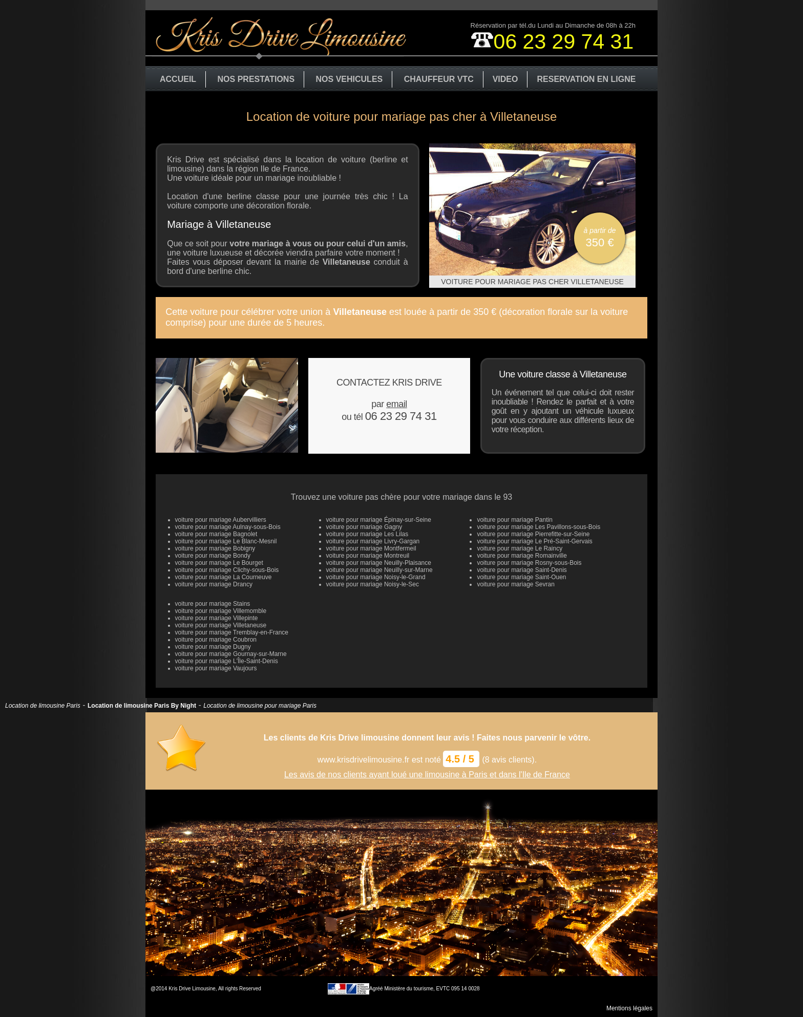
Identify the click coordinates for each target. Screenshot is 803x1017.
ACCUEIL (178, 79)
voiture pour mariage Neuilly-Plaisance (378, 562)
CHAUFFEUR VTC (439, 79)
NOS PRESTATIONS (256, 79)
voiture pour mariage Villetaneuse (221, 625)
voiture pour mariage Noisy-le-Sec (372, 584)
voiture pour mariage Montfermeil (371, 548)
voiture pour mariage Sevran (515, 584)
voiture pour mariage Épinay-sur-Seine (378, 519)
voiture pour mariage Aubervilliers (220, 519)
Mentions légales (629, 1008)
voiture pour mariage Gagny (364, 527)
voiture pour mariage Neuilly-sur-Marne (379, 570)
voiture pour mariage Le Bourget (219, 562)
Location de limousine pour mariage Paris (259, 705)
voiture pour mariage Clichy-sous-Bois (227, 570)
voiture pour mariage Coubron (216, 639)
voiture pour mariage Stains (212, 603)
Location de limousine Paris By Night (142, 705)
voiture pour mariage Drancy (213, 584)
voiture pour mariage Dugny (213, 646)
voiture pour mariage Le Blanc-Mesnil (226, 541)
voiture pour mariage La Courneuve (223, 577)
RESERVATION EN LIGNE (586, 79)
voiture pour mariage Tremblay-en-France (231, 632)
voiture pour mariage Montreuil (368, 555)
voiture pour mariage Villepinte (216, 618)
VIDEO (505, 79)
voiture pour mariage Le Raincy (519, 548)
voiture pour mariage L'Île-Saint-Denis (226, 661)
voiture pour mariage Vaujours (216, 668)
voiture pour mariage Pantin (514, 519)
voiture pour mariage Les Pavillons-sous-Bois (538, 527)
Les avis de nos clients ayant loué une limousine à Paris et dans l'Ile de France (427, 774)
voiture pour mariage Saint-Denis (521, 570)
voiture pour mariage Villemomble (221, 611)
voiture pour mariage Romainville (521, 555)
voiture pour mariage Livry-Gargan (373, 541)
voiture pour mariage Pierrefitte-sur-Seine (533, 534)
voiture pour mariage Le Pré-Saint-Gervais (534, 541)
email (396, 404)
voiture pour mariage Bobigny (215, 548)
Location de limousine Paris (42, 705)
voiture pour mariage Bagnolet (216, 534)
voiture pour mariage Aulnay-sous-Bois (228, 527)
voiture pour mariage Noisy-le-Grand (376, 577)
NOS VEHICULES (349, 79)
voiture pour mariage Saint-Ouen (521, 577)
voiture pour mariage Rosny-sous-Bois (529, 562)
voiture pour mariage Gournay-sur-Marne (231, 654)
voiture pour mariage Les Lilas (367, 534)
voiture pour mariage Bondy (212, 555)
